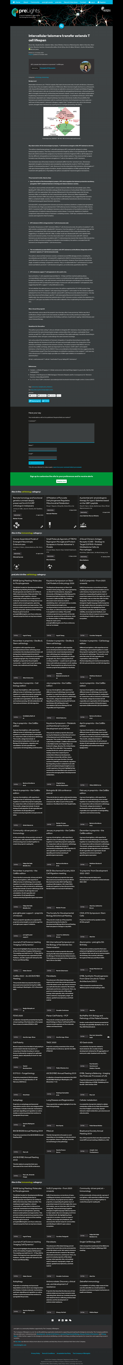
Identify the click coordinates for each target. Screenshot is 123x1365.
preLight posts (47, 2)
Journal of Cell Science (53, 1332)
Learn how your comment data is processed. (67, 467)
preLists (58, 2)
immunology (45, 77)
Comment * (32, 421)
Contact (83, 2)
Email (31, 454)
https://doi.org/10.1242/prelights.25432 (42, 390)
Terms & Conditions (48, 1351)
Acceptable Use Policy (64, 1351)
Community (35, 2)
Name (31, 445)
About (25, 2)
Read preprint (34, 401)
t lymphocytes (42, 387)
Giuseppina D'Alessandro (47, 68)
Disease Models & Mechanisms (89, 1332)
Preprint (31, 54)
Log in (92, 2)
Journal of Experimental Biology (70, 1332)
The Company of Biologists (81, 1351)
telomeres (49, 387)
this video (18, 1340)
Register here (61, 481)
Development (41, 1332)
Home (16, 2)
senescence (35, 387)
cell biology (38, 77)
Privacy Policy (35, 1351)
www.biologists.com (20, 1343)
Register (102, 2)
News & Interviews (70, 2)
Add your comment (36, 463)
